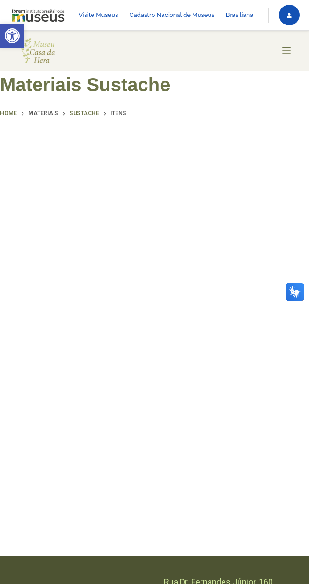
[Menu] (286, 51)
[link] (12, 36)
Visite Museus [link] (98, 14)
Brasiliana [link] (240, 14)
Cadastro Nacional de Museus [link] (172, 14)
